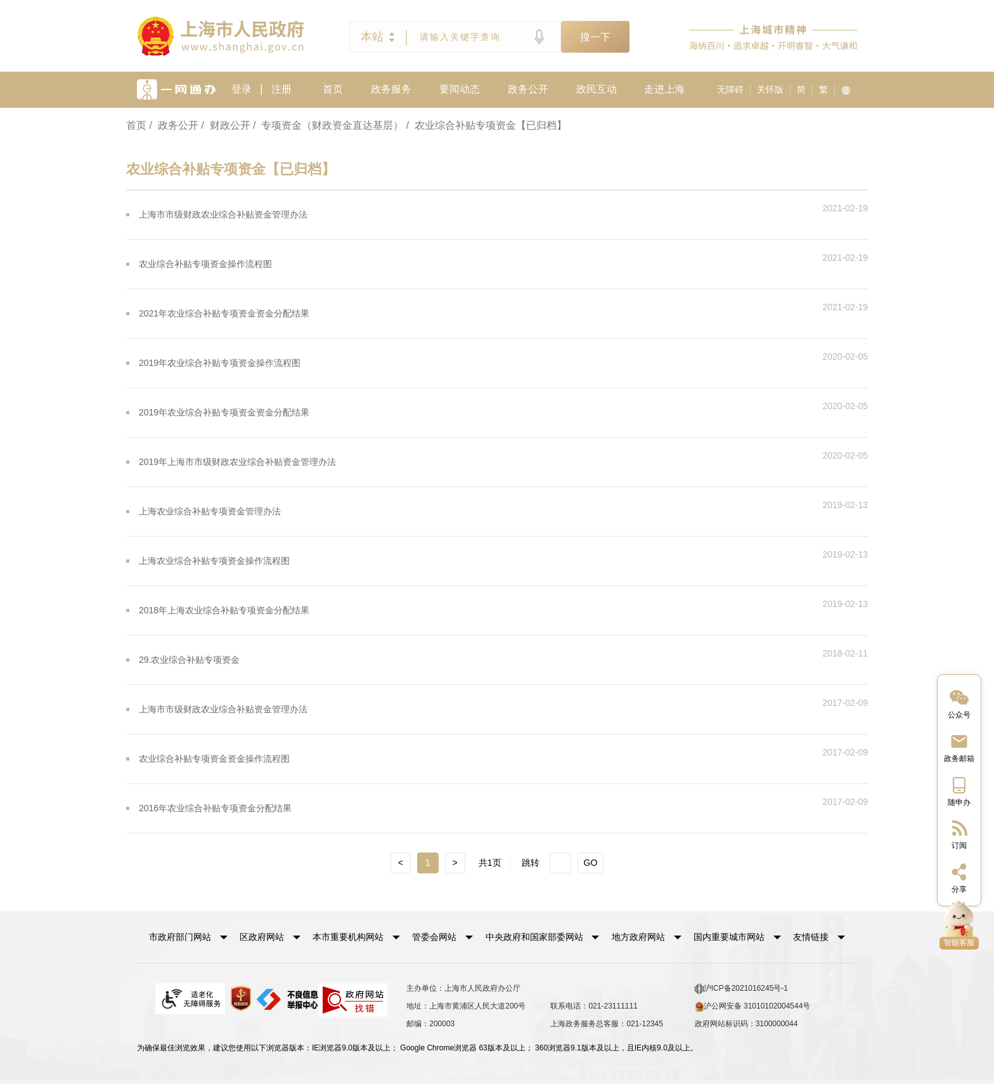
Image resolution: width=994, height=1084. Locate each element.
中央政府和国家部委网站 (534, 937)
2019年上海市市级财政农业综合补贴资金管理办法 (237, 462)
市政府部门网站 (180, 937)
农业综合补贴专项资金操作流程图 (205, 264)
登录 (241, 89)
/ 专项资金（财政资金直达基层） (328, 125)
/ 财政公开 (225, 125)
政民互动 (596, 89)
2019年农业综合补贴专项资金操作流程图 (219, 363)
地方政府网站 (638, 937)
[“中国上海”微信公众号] (959, 703)
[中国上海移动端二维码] (959, 790)
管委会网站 (434, 937)
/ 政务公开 (173, 125)
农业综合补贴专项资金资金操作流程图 (214, 759)
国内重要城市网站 (729, 937)
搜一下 (595, 37)
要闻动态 (459, 89)
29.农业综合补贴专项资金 (189, 660)
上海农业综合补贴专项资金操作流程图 (214, 561)
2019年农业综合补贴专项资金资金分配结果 (224, 412)
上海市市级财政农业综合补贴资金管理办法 (223, 214)
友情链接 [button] (819, 937)
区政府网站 (262, 937)
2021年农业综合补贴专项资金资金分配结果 (224, 313)
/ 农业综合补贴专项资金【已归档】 (486, 125)
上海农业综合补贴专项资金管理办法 (210, 511)
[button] (188, 937)
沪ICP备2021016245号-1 (741, 989)
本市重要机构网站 (348, 937)
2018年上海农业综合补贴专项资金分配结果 (224, 610)
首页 (333, 89)
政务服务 (391, 89)
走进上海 (664, 89)
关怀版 (770, 89)
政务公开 (528, 89)
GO (591, 863)
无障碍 (730, 89)
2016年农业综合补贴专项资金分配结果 (215, 808)
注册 (281, 89)
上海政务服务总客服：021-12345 (606, 1023)
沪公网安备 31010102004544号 (753, 1007)
